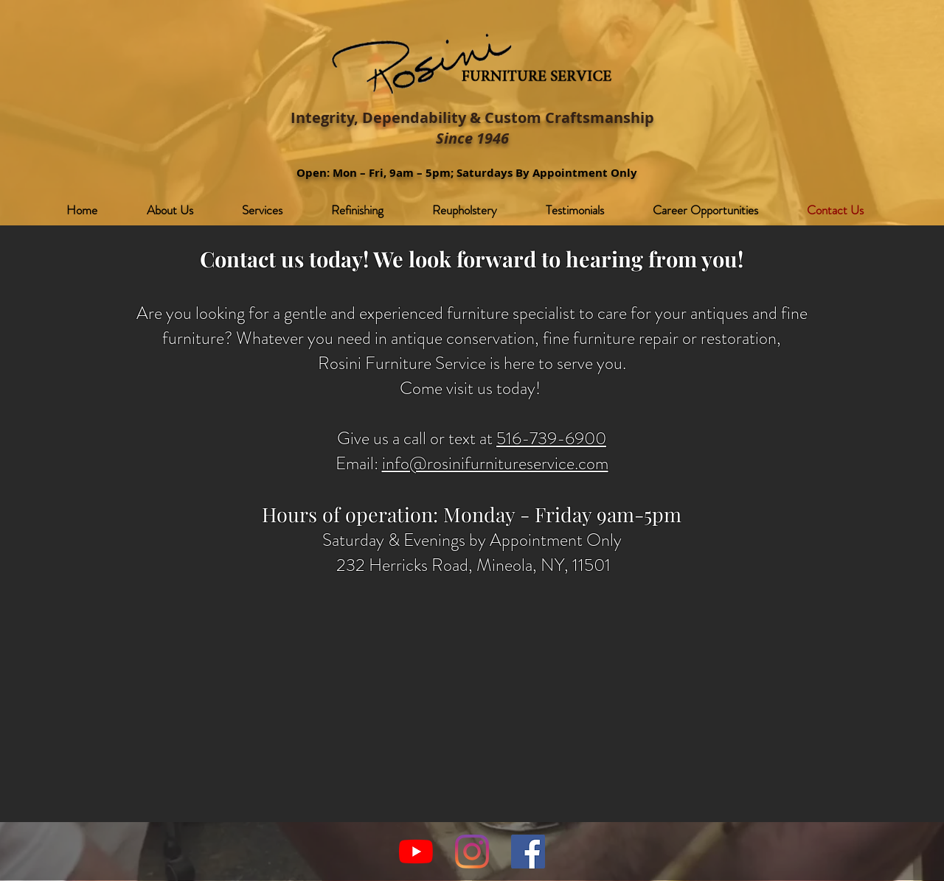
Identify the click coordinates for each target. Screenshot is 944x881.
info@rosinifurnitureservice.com (495, 463)
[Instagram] (472, 851)
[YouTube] (416, 851)
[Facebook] (528, 851)
